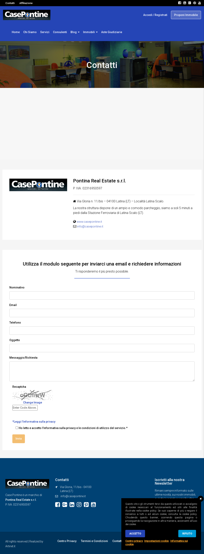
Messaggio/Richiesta (23, 357)
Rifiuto (187, 533)
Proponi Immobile (186, 15)
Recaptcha (19, 386)
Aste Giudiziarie (111, 32)
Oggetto (14, 340)
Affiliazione (26, 3)
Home (16, 32)
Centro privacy (134, 540)
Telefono (15, 322)
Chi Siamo (30, 32)
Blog (74, 32)
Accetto (135, 533)
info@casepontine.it (91, 226)
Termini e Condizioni (93, 540)
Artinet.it (10, 545)
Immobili (89, 32)
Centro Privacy (66, 540)
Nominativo (17, 287)
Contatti (10, 3)
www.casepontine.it (90, 221)
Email (13, 305)
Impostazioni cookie (156, 540)
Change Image (32, 402)
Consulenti (60, 32)
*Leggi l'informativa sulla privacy (33, 421)
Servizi (44, 32)
